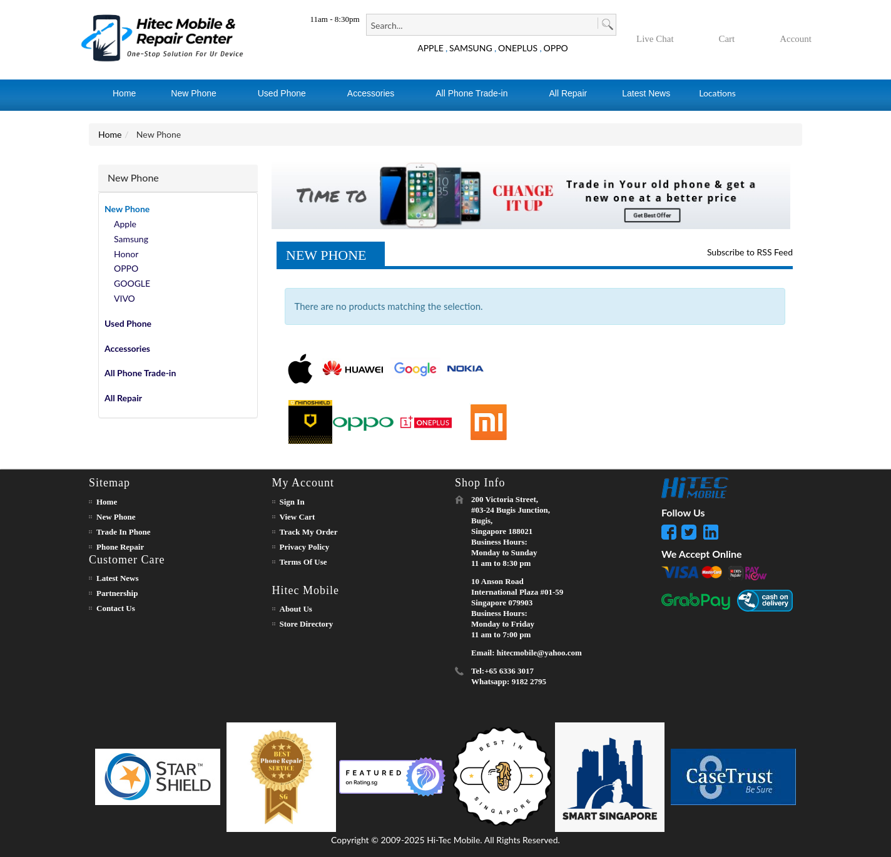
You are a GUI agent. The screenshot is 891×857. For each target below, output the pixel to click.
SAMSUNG (470, 48)
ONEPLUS (517, 48)
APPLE (430, 48)
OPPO (556, 48)
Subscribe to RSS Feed (750, 252)
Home (109, 134)
